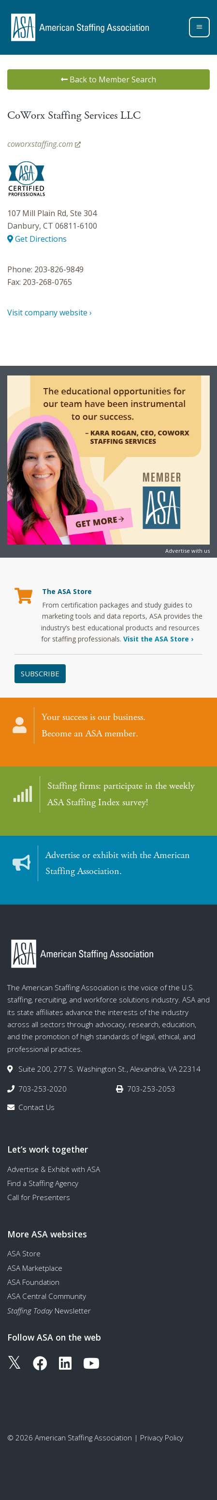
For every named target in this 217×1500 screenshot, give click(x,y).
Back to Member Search (108, 79)
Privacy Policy (161, 1437)
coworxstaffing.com (44, 144)
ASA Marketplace (34, 1268)
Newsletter (49, 1310)
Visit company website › (49, 312)
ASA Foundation (33, 1282)
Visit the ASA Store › (158, 638)
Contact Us (36, 1107)
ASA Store (24, 1253)
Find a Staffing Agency (42, 1183)
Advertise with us (187, 550)
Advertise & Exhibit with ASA (53, 1169)
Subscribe (40, 673)
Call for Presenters (38, 1197)
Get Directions (37, 239)
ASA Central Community (46, 1296)
